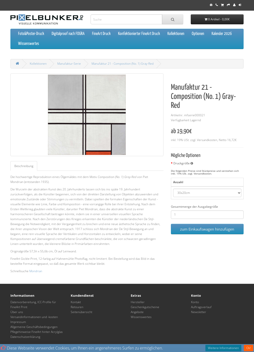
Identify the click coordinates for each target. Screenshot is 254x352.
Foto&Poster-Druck (31, 34)
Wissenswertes (28, 44)
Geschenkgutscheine (145, 307)
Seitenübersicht (81, 312)
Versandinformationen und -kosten (34, 317)
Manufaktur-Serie (69, 63)
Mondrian (35, 271)
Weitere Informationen (223, 348)
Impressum (18, 322)
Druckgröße (183, 163)
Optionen (198, 34)
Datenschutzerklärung (25, 337)
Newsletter (198, 312)
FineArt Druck (101, 34)
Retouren (77, 307)
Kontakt (76, 302)
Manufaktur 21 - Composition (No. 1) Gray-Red (123, 63)
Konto (195, 302)
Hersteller (138, 302)
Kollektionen (175, 34)
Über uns (16, 312)
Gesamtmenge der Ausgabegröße (194, 207)
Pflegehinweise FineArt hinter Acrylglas (36, 332)
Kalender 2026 (222, 34)
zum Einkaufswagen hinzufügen (207, 229)
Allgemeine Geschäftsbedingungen (34, 327)
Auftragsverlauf (201, 307)
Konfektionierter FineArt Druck (139, 34)
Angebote (137, 312)
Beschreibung (23, 166)
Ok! (248, 348)
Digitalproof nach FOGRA (68, 34)
